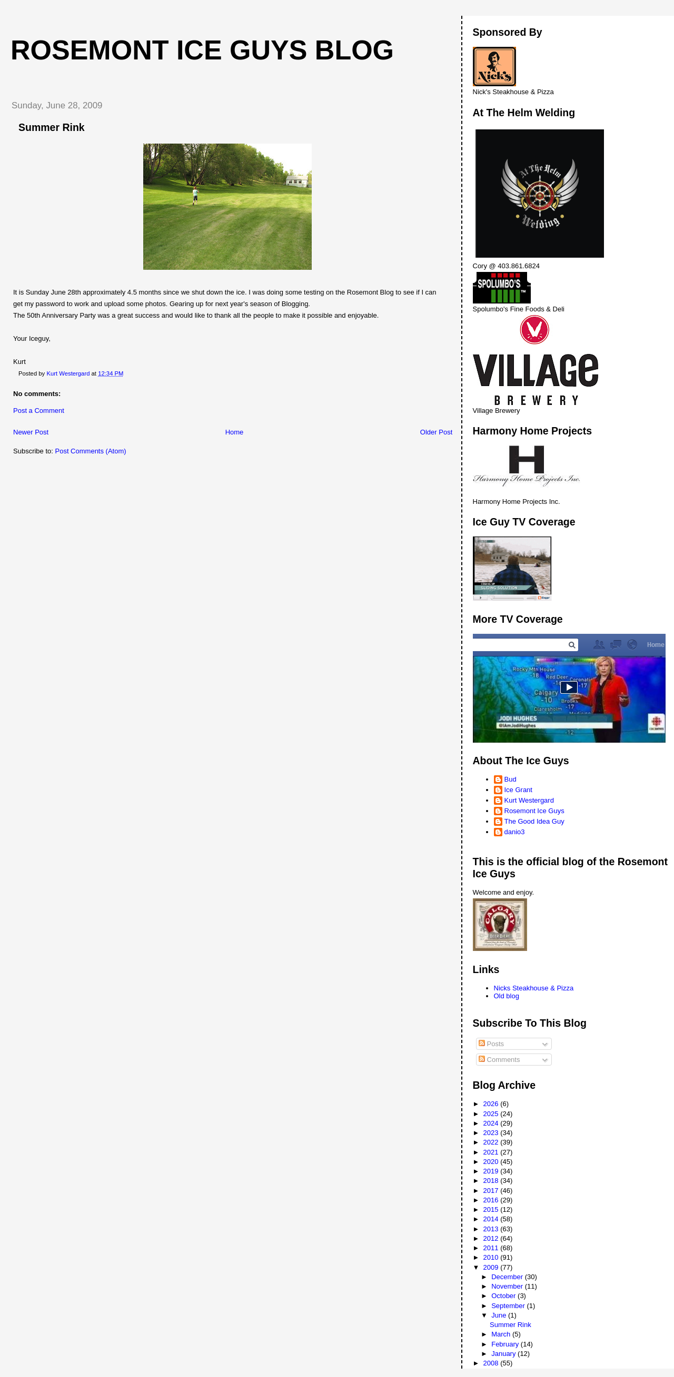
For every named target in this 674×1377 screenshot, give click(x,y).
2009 (492, 1267)
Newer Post (30, 432)
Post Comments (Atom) (90, 451)
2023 (492, 1133)
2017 (492, 1190)
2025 (492, 1114)
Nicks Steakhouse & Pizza (534, 988)
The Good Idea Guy (534, 821)
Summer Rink (510, 1325)
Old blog (506, 996)
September (509, 1306)
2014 (492, 1219)
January (504, 1354)
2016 (492, 1200)
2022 (492, 1142)
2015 (492, 1209)
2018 (492, 1180)
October (504, 1296)
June (499, 1315)
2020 (492, 1162)
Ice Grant (518, 790)
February (506, 1344)
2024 (492, 1123)
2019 (492, 1171)
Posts (491, 1044)
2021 (492, 1152)
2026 (492, 1104)
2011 (492, 1248)
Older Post (436, 432)
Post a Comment (38, 410)
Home (234, 432)
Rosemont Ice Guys (534, 811)
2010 (492, 1257)
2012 (492, 1238)
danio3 (514, 832)
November (508, 1286)
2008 (492, 1363)
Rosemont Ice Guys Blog (202, 50)
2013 (492, 1229)
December (508, 1277)
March (501, 1334)
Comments (499, 1060)
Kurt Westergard (529, 800)
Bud (510, 779)
